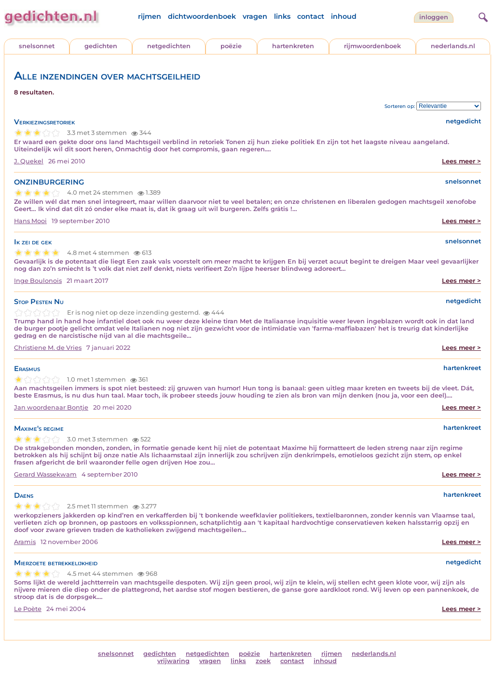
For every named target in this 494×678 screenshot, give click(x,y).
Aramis (25, 541)
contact (310, 16)
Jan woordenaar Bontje (51, 407)
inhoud (344, 16)
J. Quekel (28, 161)
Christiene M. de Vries (48, 347)
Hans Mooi (30, 221)
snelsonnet (37, 46)
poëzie (231, 46)
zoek (263, 661)
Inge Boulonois (38, 280)
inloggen (433, 17)
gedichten (100, 46)
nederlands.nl (453, 46)
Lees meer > (461, 161)
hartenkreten (293, 46)
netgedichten (169, 46)
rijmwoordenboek (372, 46)
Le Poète (27, 608)
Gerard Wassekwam (45, 474)
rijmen (149, 16)
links (282, 16)
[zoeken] (482, 16)
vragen (255, 16)
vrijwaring (173, 661)
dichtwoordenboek (202, 16)
